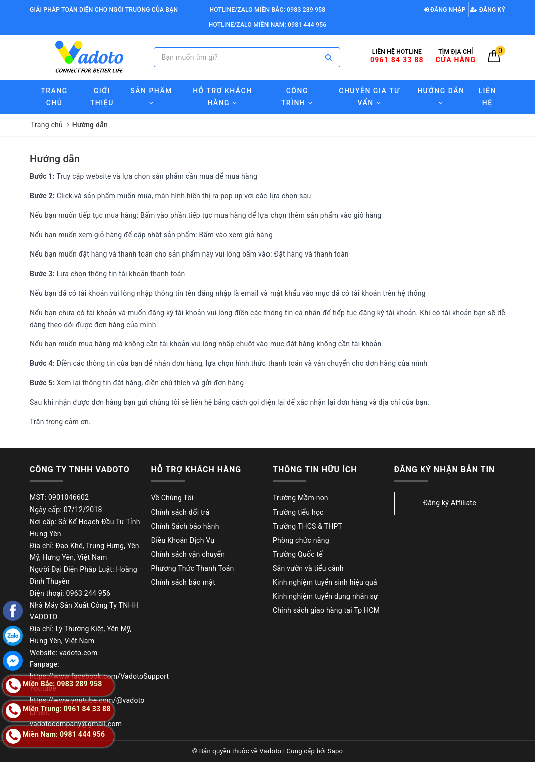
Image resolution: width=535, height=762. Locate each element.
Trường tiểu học (298, 512)
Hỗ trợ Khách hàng (222, 97)
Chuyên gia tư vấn (369, 97)
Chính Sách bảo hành (185, 526)
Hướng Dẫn (440, 96)
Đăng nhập (445, 9)
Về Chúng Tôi (172, 498)
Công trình (297, 97)
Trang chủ (54, 97)
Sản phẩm (151, 96)
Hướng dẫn (55, 159)
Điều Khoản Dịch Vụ (183, 540)
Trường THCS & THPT (307, 526)
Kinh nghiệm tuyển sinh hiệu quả (325, 582)
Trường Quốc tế (298, 554)
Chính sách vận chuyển (188, 554)
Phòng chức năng (301, 540)
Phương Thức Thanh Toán (192, 568)
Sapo (335, 751)
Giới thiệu (102, 97)
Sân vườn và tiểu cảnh (308, 568)
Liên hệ (487, 97)
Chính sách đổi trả (180, 512)
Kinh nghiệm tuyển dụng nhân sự (325, 596)
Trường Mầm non (300, 498)
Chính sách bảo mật (183, 582)
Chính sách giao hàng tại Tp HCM (326, 610)
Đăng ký (487, 9)
